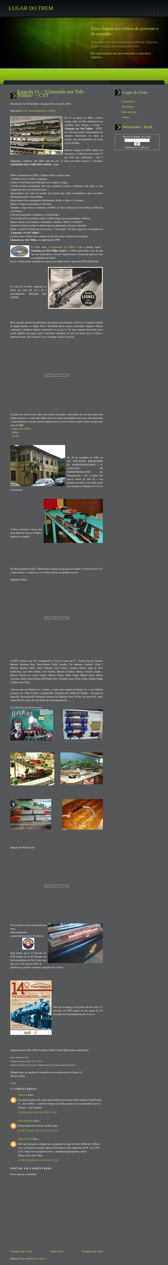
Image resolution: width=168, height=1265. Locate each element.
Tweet (13, 1083)
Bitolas (15, 432)
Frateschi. (90, 1014)
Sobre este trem (129, 112)
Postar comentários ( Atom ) (32, 1258)
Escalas (15, 436)
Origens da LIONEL (21, 429)
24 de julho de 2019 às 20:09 (38, 1130)
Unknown (23, 1095)
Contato (125, 117)
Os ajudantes (128, 106)
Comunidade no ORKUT (63, 247)
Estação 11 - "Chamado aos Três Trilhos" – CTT (50, 93)
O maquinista (128, 101)
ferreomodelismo (37, 111)
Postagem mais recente (21, 1251)
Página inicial (57, 1251)
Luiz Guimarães (26, 1121)
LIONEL (51, 111)
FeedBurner (143, 147)
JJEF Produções (37, 1061)
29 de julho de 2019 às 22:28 (38, 1160)
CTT (25, 111)
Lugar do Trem (25, 1139)
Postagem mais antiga (92, 1251)
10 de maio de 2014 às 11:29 (37, 1112)
